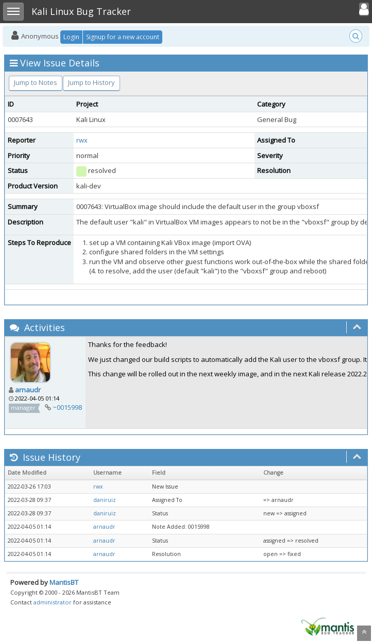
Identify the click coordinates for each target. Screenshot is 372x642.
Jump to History (91, 82)
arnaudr (28, 389)
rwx (82, 140)
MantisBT (63, 582)
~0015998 (67, 407)
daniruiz (104, 500)
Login (71, 36)
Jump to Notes (35, 82)
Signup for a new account (122, 36)
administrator (52, 602)
